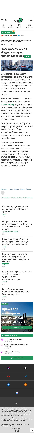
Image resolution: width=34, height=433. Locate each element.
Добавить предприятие (17, 358)
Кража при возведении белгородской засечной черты (14, 315)
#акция (22, 189)
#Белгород (4, 189)
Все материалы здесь (17, 327)
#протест (28, 189)
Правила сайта (13, 426)
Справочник (19, 26)
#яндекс (16, 189)
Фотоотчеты (29, 26)
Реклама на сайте (19, 424)
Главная (3, 26)
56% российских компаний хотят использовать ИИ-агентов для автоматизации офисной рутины (17, 225)
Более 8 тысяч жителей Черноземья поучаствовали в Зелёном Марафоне (15, 291)
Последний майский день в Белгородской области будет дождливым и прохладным (15, 241)
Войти (31, 20)
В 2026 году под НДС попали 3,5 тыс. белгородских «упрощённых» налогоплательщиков (17, 275)
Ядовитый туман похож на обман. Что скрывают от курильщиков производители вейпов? (15, 258)
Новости (10, 26)
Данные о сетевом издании (7, 424)
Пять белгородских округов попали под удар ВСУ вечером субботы (16, 209)
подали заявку (7, 104)
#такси (11, 189)
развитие (20, 428)
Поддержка (14, 428)
